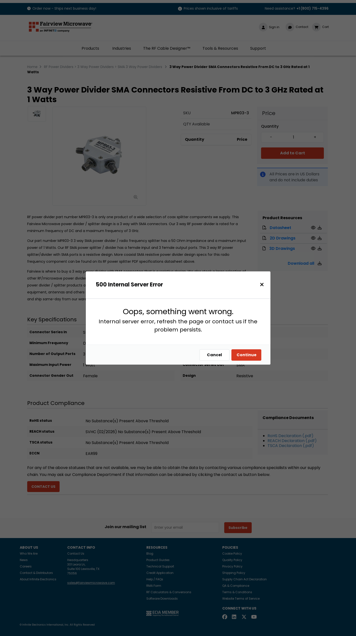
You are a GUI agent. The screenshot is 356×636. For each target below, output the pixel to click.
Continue (248, 355)
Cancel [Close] (215, 355)
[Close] (263, 285)
